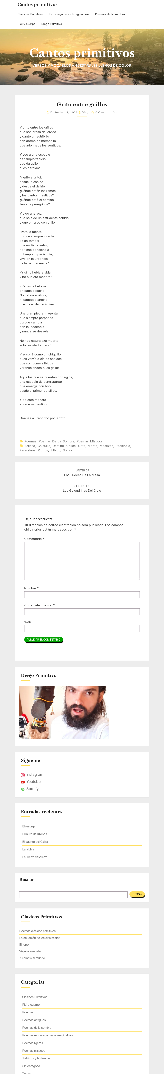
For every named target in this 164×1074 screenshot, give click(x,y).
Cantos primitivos (37, 4)
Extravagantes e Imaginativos (69, 14)
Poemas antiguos (34, 1020)
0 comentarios (106, 112)
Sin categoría (31, 1066)
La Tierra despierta (34, 857)
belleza (29, 446)
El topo (24, 944)
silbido (55, 450)
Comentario (34, 539)
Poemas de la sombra (110, 14)
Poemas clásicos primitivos (37, 931)
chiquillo (44, 446)
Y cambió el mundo (32, 958)
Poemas (30, 441)
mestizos (106, 446)
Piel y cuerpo (27, 24)
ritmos (43, 450)
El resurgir (28, 826)
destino (58, 446)
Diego (86, 112)
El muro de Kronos (34, 834)
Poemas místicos (90, 441)
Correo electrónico (39, 605)
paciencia (123, 446)
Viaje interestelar (30, 951)
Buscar (26, 880)
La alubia (28, 849)
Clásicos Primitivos (31, 14)
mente (92, 446)
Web (27, 622)
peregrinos (27, 450)
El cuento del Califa (35, 842)
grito (81, 446)
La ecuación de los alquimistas (39, 938)
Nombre (31, 588)
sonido (68, 450)
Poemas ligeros (32, 1043)
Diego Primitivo (51, 24)
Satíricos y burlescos (36, 1058)
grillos (71, 446)
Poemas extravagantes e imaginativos (48, 1035)
